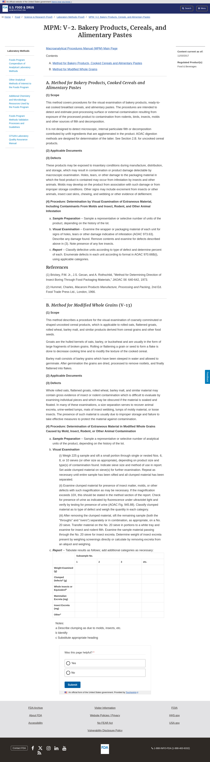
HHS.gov (174, 715)
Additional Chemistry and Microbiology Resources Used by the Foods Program (19, 101)
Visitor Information (105, 707)
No (73, 672)
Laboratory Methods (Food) (71, 17)
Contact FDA (19, 748)
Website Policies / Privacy (105, 715)
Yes (73, 663)
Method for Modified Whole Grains (75, 69)
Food (17, 17)
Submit (72, 684)
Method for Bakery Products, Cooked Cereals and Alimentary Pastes (97, 63)
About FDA (35, 715)
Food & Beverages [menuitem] (187, 66)
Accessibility (35, 723)
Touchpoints (131, 692)
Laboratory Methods (18, 51)
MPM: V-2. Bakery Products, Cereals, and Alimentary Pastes (119, 17)
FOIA (174, 707)
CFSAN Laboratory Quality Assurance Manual (18, 140)
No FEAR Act (105, 723)
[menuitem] (190, 54)
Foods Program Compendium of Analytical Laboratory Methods (19, 65)
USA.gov (174, 723)
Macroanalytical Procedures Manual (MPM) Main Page (82, 48)
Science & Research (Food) (38, 17)
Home (8, 17)
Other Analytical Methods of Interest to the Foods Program (20, 83)
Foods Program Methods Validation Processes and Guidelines (18, 121)
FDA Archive (35, 707)
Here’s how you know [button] (61, 2)
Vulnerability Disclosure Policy (105, 730)
